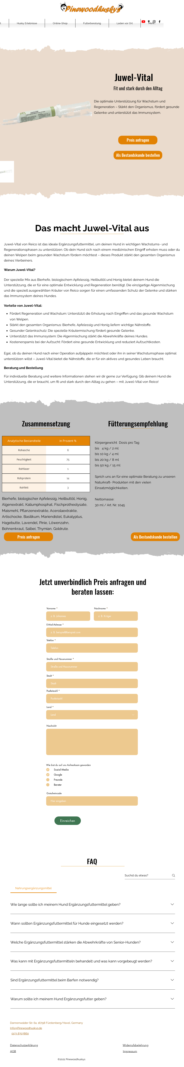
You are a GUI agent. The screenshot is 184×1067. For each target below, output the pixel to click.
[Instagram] (154, 21)
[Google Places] (149, 21)
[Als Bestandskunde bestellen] (138, 155)
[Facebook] (159, 21)
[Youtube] (143, 21)
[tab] (33, 888)
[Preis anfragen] (137, 140)
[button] (27, 23)
